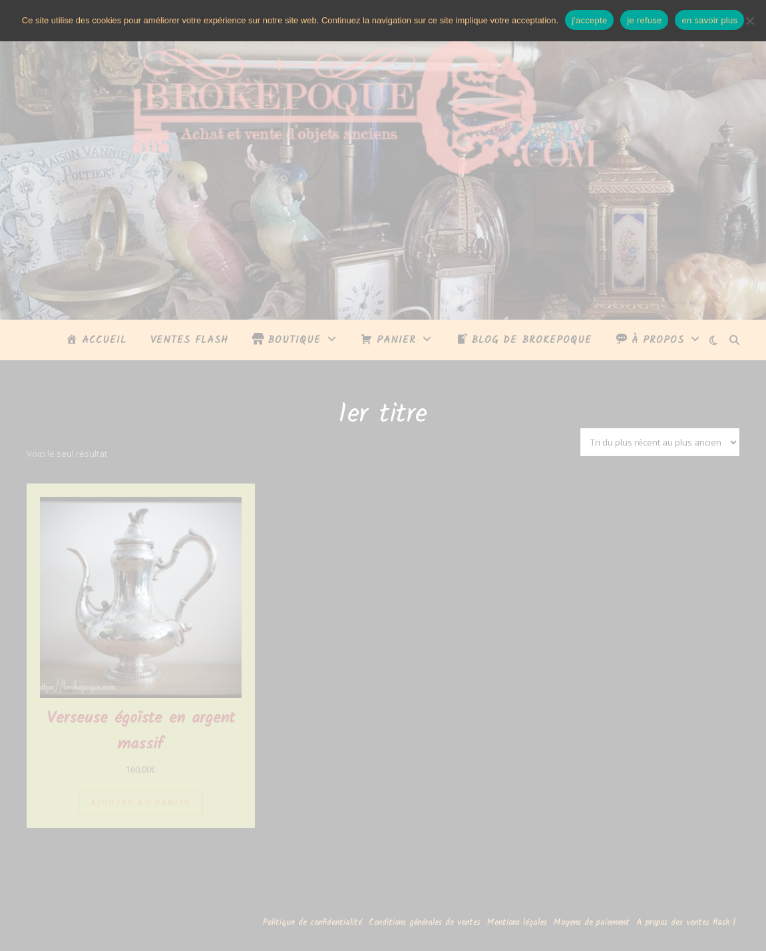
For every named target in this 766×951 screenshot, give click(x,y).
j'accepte (589, 20)
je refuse (644, 20)
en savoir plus (709, 20)
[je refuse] (749, 20)
